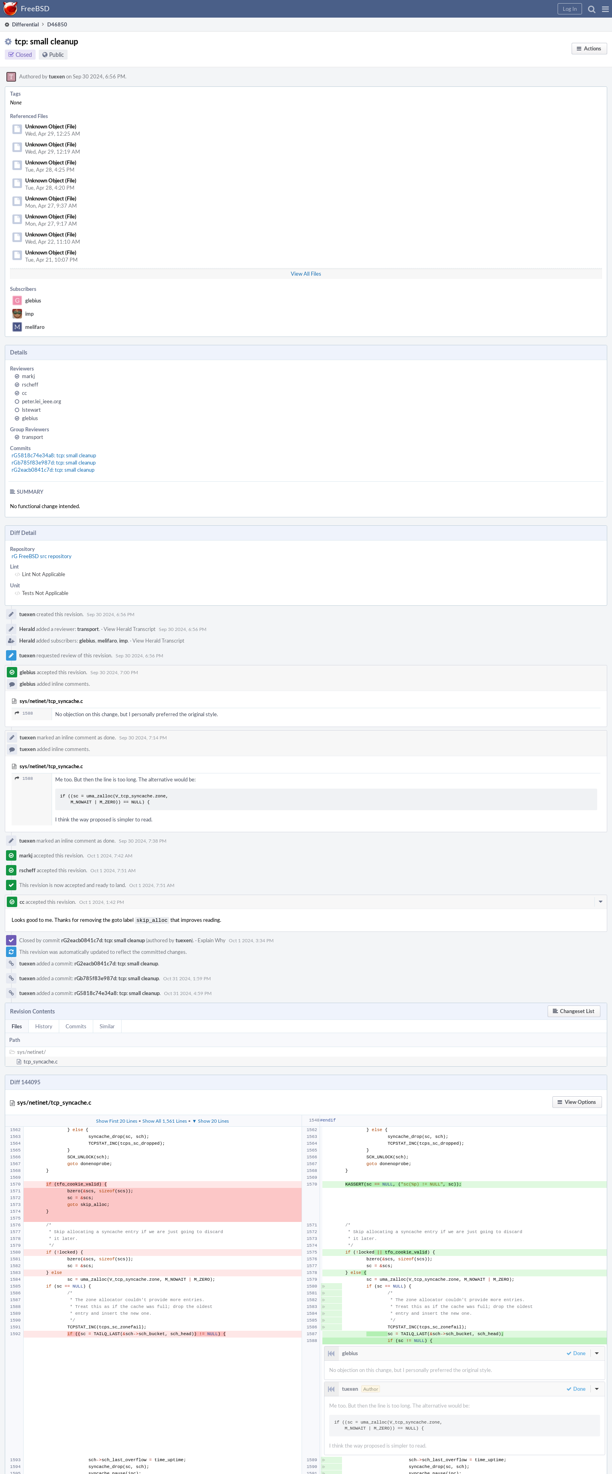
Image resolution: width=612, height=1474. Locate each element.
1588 (24, 713)
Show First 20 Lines (116, 1120)
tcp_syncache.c (41, 1060)
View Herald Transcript (130, 629)
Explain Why (212, 939)
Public (56, 54)
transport (32, 437)
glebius (33, 300)
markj (28, 376)
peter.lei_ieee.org (41, 401)
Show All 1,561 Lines (164, 1120)
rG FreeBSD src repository (42, 556)
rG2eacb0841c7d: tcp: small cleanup (53, 469)
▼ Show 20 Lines (210, 1120)
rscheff (30, 384)
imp (29, 313)
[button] (605, 9)
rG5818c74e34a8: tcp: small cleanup (54, 455)
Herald (27, 629)
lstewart (31, 409)
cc (24, 393)
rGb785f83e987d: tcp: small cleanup (54, 462)
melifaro (34, 326)
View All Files (306, 273)
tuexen (57, 76)
